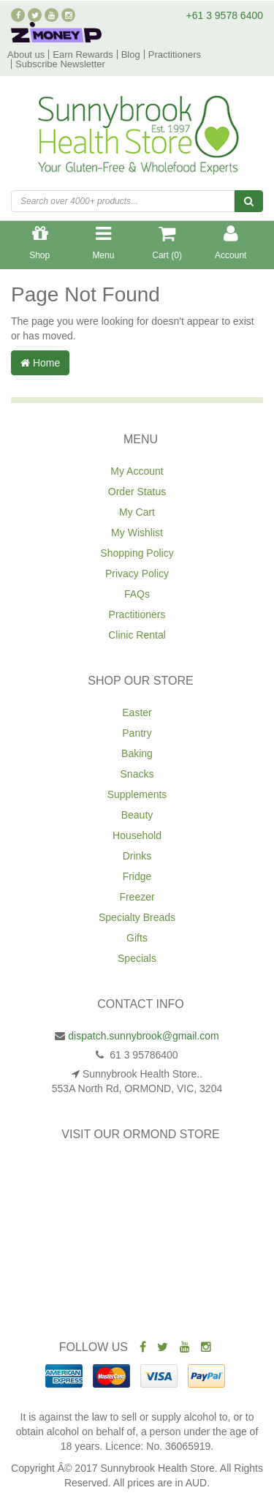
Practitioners (174, 54)
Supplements (137, 794)
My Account (136, 471)
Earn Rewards (83, 54)
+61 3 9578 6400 (225, 15)
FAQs (137, 594)
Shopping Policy (136, 553)
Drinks (137, 856)
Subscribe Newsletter (60, 64)
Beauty (137, 815)
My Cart (137, 512)
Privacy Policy (137, 573)
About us (26, 54)
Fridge (137, 876)
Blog (130, 54)
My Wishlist (137, 532)
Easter (136, 712)
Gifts (137, 938)
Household (137, 835)
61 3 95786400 (142, 1055)
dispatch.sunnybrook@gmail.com (143, 1036)
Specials (137, 958)
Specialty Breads (137, 917)
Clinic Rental (137, 635)
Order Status (137, 491)
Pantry (136, 733)
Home (40, 363)
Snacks (137, 774)
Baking (137, 753)
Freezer (136, 897)
